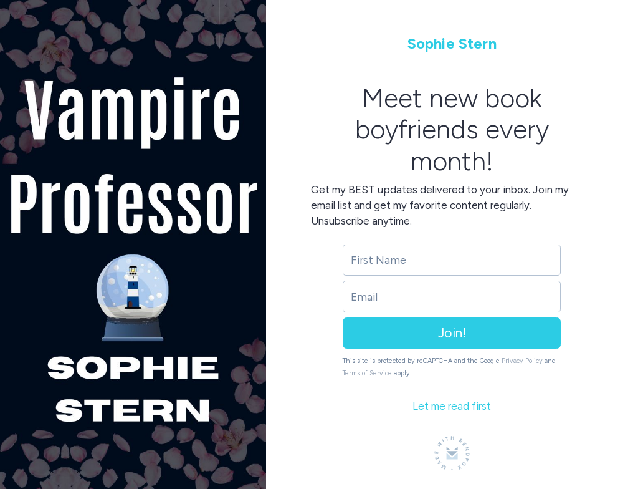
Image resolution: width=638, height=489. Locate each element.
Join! (452, 333)
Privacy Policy (522, 361)
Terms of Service (367, 373)
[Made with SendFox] (452, 453)
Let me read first (451, 406)
